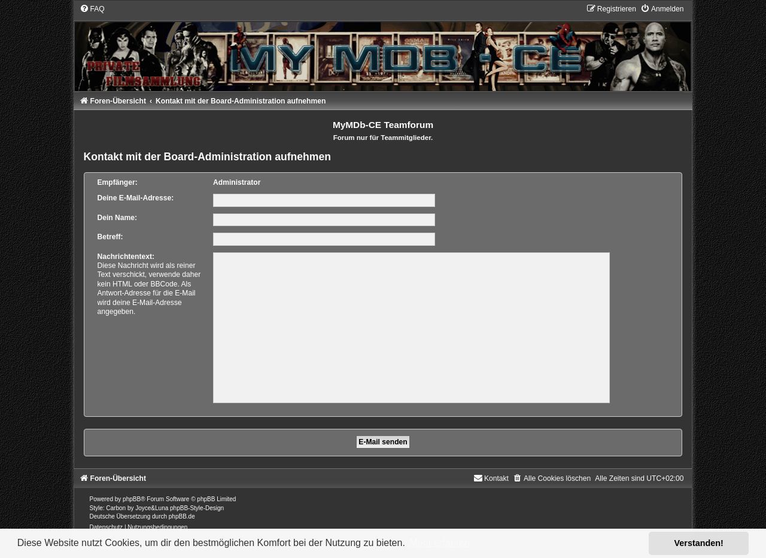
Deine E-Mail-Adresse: (136, 198)
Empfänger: (118, 182)
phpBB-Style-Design (197, 508)
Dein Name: (118, 218)
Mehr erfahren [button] (439, 543)
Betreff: (110, 237)
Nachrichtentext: (126, 256)
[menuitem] (92, 9)
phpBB (132, 499)
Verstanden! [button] (699, 543)
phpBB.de (182, 516)
